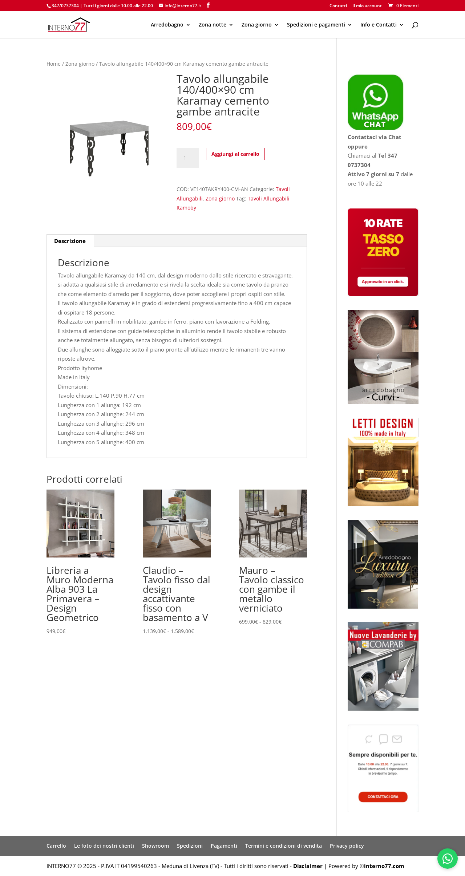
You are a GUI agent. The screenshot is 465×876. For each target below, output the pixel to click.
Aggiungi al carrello (235, 153)
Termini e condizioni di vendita (283, 845)
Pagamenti (224, 845)
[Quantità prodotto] (187, 158)
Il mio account (367, 6)
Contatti (338, 6)
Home (53, 63)
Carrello (56, 845)
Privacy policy (347, 845)
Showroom (155, 845)
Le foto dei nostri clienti (104, 845)
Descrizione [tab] (70, 240)
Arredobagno (167, 25)
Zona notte (212, 25)
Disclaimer (308, 865)
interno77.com (384, 865)
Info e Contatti (378, 25)
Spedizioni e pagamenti (316, 25)
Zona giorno (257, 25)
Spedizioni (190, 845)
